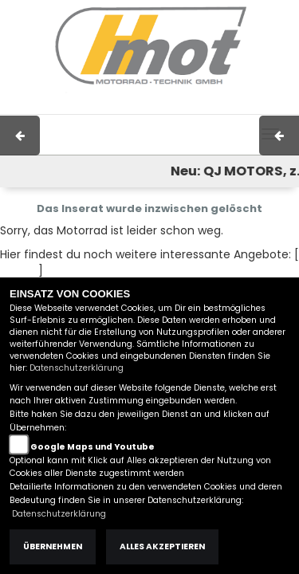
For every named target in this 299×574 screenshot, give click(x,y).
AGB (159, 106)
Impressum (104, 106)
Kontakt (204, 106)
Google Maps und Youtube (92, 447)
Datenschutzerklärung (77, 368)
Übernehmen (52, 546)
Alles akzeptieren (162, 546)
